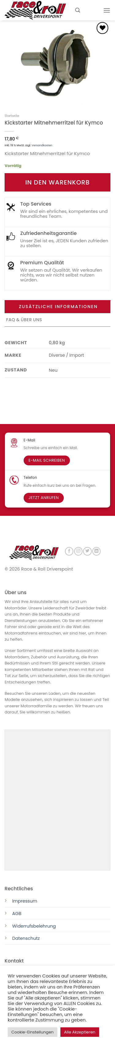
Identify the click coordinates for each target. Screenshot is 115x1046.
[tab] (57, 307)
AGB (16, 913)
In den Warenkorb (57, 182)
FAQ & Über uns (24, 320)
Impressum (24, 900)
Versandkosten (42, 145)
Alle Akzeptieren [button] (79, 1032)
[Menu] (106, 10)
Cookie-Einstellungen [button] (32, 1032)
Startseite (12, 116)
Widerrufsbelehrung (34, 925)
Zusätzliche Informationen (58, 306)
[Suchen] (77, 10)
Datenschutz (26, 938)
